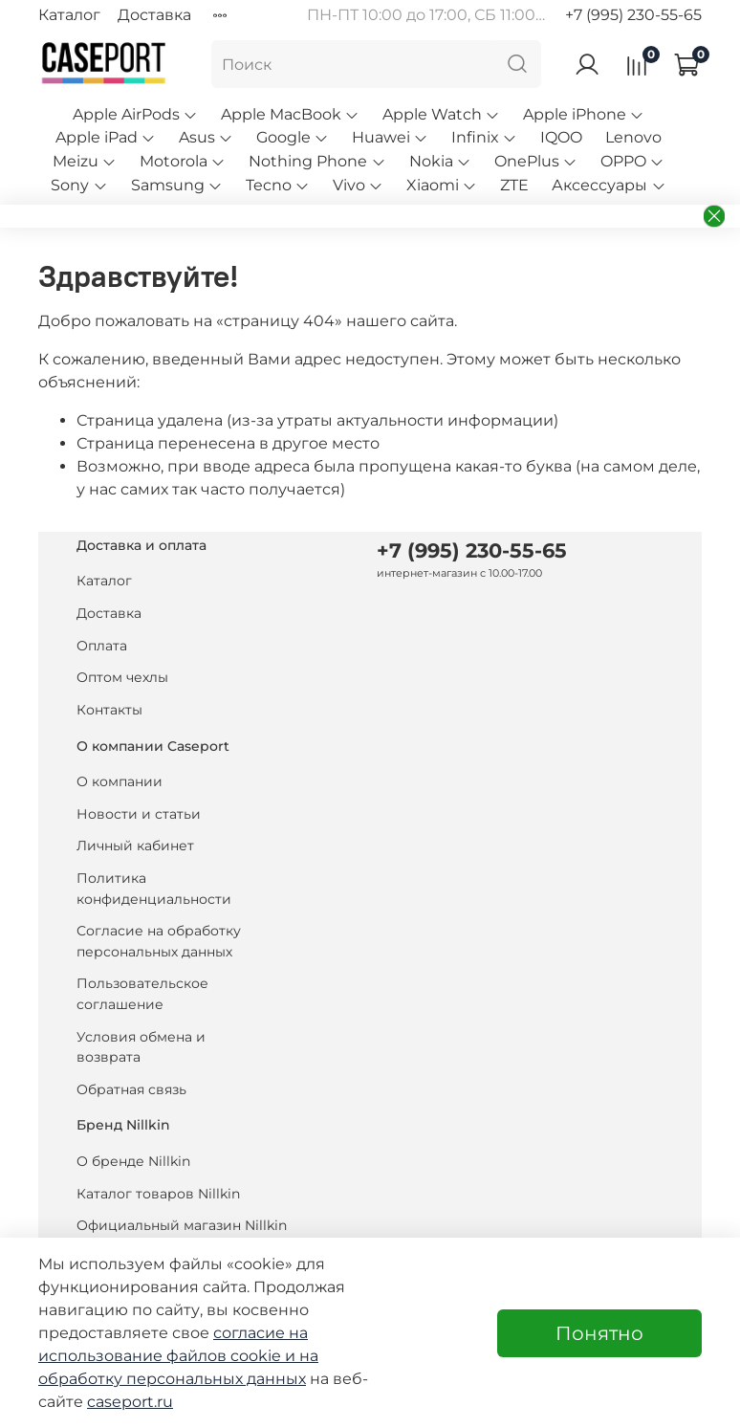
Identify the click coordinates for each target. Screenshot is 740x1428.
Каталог (69, 15)
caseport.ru (130, 1402)
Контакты (109, 709)
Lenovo (633, 137)
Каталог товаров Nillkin (158, 1193)
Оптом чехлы (122, 677)
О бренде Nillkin (133, 1161)
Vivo (358, 185)
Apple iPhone (583, 114)
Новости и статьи (138, 814)
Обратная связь (131, 1089)
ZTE (514, 185)
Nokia (440, 161)
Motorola (183, 161)
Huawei (390, 137)
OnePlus (535, 161)
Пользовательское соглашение (142, 994)
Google (292, 137)
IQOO (561, 137)
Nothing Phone (317, 161)
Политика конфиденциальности (153, 888)
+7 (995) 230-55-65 (633, 15)
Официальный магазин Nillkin (181, 1225)
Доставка (154, 15)
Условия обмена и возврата (141, 1047)
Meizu (85, 161)
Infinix (484, 137)
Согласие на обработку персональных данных (158, 941)
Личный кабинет (135, 845)
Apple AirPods (135, 114)
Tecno (278, 185)
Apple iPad (105, 137)
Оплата (101, 645)
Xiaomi (441, 185)
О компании (119, 781)
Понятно (599, 1333)
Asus (206, 137)
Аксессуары (608, 185)
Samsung (177, 185)
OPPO (632, 161)
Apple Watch (441, 114)
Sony (79, 185)
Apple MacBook (290, 114)
